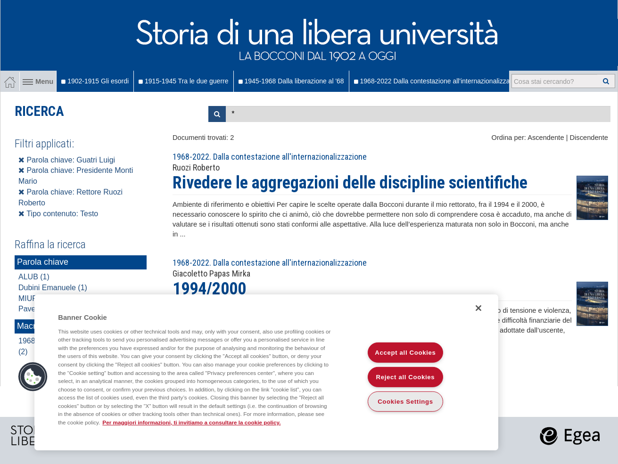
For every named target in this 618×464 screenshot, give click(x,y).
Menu (38, 81)
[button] (33, 377)
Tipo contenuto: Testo (58, 214)
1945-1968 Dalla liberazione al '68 (291, 81)
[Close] (478, 308)
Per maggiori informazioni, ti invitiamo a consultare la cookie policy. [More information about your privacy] (191, 422)
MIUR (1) (33, 298)
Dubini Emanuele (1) (52, 288)
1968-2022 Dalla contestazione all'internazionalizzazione (440, 81)
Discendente (589, 137)
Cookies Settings (405, 401)
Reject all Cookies (405, 377)
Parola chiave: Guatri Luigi (66, 160)
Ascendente (545, 137)
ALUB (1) (33, 277)
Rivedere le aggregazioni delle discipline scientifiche (350, 183)
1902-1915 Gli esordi (95, 81)
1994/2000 (209, 289)
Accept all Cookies (405, 352)
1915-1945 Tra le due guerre (183, 81)
